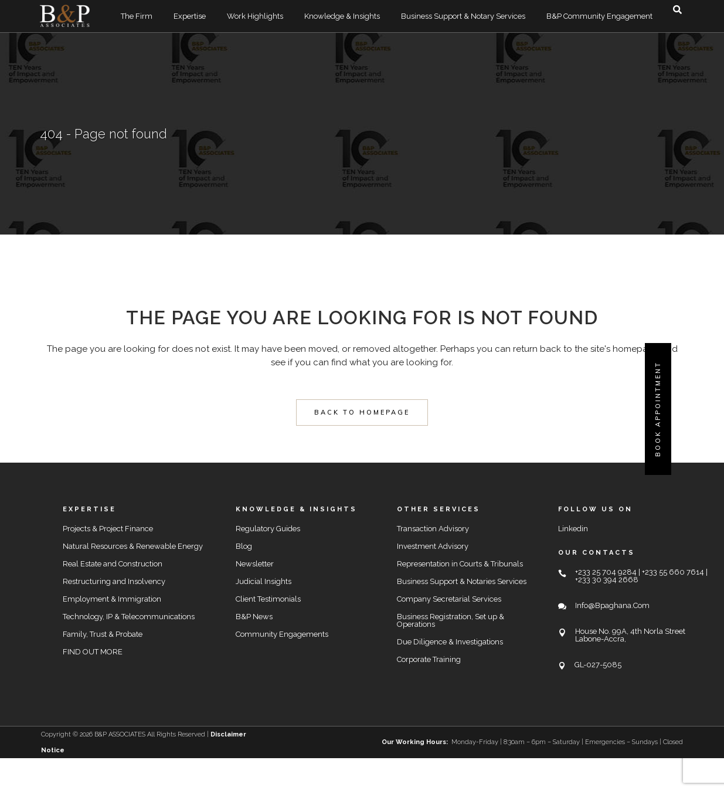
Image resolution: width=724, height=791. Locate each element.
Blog (244, 546)
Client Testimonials (268, 599)
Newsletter (255, 564)
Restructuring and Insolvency (114, 581)
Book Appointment (658, 409)
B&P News (254, 616)
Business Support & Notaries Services (461, 581)
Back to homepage (362, 412)
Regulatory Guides (268, 528)
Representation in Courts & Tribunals (460, 564)
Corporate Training (429, 659)
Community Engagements (282, 634)
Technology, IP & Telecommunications (129, 616)
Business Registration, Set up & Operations (450, 620)
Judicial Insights (263, 581)
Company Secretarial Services (449, 599)
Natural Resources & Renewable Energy (133, 546)
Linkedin (573, 528)
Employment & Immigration (112, 599)
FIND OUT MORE (93, 652)
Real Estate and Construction (112, 564)
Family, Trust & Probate (102, 634)
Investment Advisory (432, 546)
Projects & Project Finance (108, 528)
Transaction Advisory (433, 528)
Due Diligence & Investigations (450, 642)
